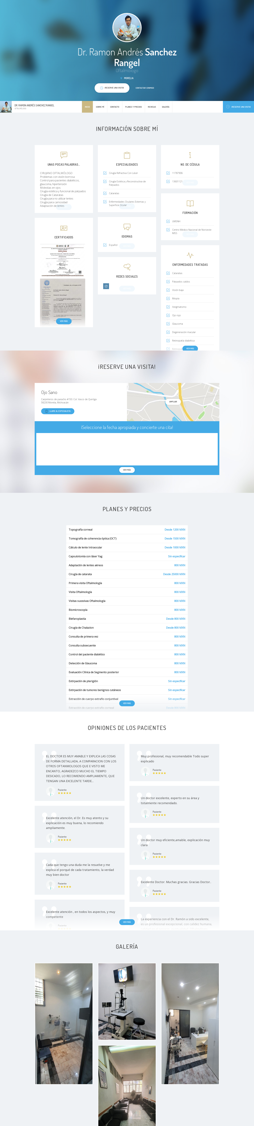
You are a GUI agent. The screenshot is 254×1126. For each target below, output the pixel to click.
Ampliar (173, 401)
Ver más (64, 321)
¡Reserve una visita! (238, 106)
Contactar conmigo (145, 88)
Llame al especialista (57, 411)
